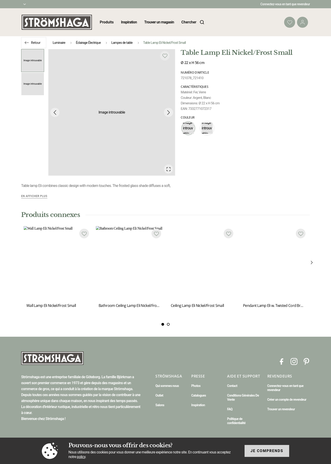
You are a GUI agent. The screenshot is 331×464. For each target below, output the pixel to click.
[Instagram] (294, 361)
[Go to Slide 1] (32, 60)
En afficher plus (34, 196)
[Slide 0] (163, 324)
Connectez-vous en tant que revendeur (285, 4)
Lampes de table (121, 42)
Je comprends (267, 451)
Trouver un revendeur (281, 409)
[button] (112, 112)
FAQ (229, 409)
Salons (159, 405)
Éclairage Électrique (88, 42)
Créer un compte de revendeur (286, 399)
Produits (107, 22)
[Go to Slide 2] (32, 83)
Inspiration (129, 22)
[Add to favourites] (165, 56)
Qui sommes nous (167, 386)
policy (81, 457)
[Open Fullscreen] (168, 169)
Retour (35, 42)
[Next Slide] (168, 112)
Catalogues (198, 395)
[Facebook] (281, 361)
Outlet (159, 395)
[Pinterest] (306, 361)
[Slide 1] (168, 324)
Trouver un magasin (159, 22)
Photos (195, 386)
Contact (232, 386)
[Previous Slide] (55, 112)
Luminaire (59, 42)
